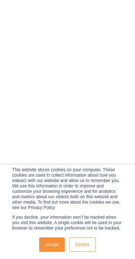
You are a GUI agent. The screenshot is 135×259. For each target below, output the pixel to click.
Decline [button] (82, 244)
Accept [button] (52, 244)
